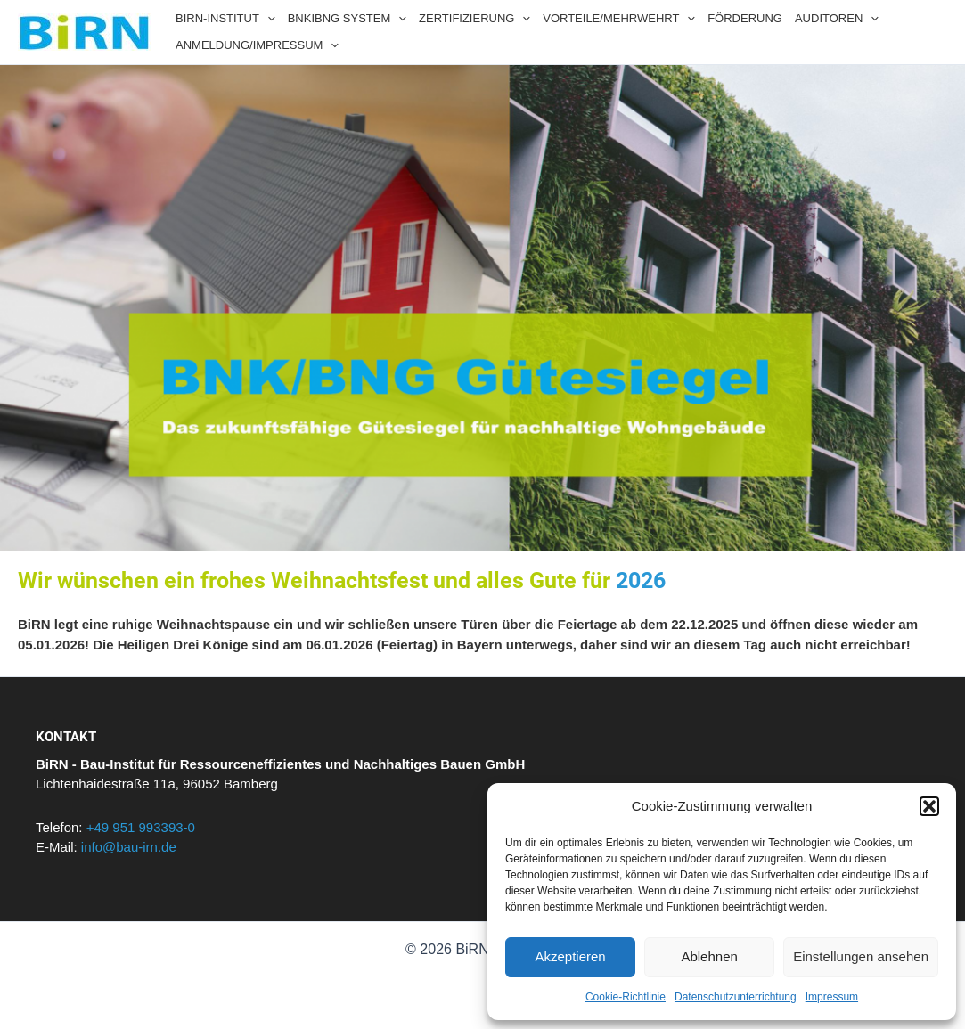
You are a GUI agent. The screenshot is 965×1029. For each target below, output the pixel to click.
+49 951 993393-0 (140, 827)
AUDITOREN (837, 19)
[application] (267, 19)
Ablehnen (709, 956)
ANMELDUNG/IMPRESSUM (257, 45)
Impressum (832, 997)
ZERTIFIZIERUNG (474, 19)
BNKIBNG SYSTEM (347, 19)
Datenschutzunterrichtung (736, 997)
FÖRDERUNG (744, 18)
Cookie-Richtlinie (625, 997)
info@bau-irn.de (128, 846)
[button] (929, 806)
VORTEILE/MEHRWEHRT (619, 19)
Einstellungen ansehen (860, 956)
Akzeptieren (570, 956)
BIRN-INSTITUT (225, 19)
